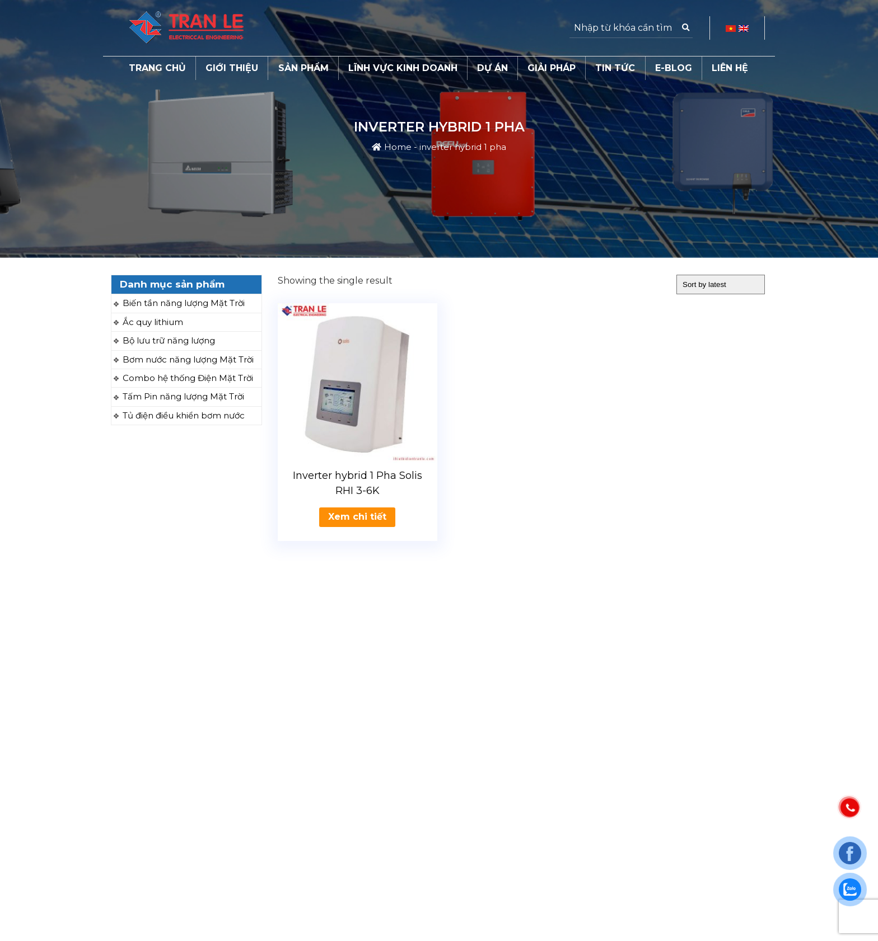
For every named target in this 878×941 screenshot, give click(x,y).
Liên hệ (730, 68)
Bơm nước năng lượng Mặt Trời (188, 359)
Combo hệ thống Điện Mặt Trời (188, 378)
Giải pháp (551, 68)
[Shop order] (720, 284)
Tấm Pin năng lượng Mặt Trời (183, 396)
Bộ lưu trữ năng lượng (169, 340)
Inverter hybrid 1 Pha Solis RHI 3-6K (357, 483)
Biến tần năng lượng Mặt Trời (184, 303)
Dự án (492, 68)
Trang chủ (157, 68)
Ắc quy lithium (153, 322)
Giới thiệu (232, 68)
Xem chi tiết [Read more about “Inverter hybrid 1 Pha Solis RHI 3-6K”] (357, 516)
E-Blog (673, 68)
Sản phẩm (303, 68)
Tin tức (615, 68)
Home (398, 147)
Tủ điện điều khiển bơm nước (184, 415)
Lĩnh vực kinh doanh (402, 68)
